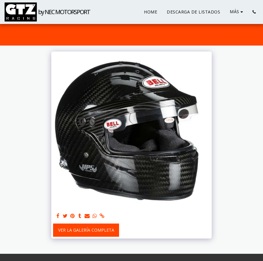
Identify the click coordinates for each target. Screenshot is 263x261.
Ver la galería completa (86, 230)
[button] (254, 12)
